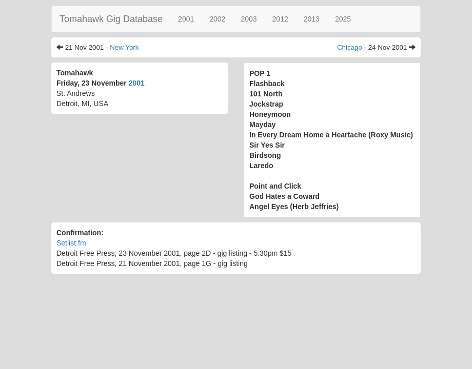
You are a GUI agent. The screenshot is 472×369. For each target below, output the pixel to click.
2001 (186, 19)
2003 (249, 19)
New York (124, 47)
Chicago (349, 47)
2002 (217, 19)
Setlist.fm (71, 243)
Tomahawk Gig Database (111, 19)
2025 (343, 19)
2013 (312, 19)
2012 (280, 19)
